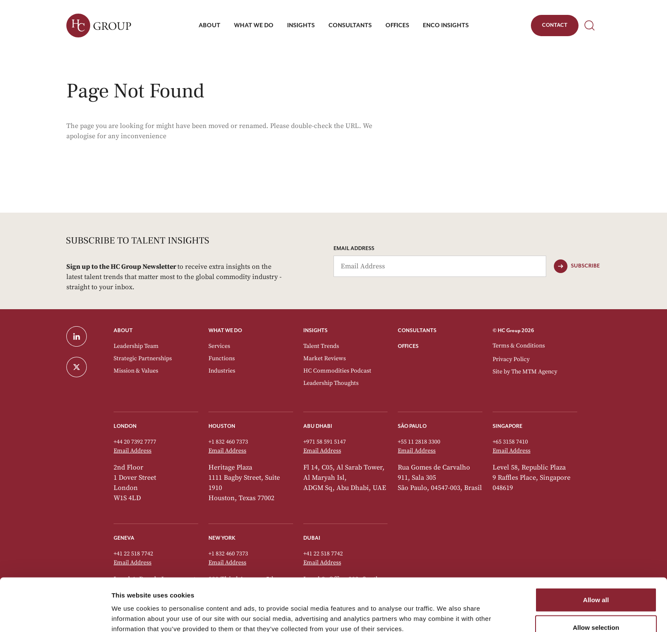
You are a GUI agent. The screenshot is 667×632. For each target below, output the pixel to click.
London (125, 426)
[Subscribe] (577, 266)
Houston (221, 426)
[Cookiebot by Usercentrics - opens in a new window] (55, 615)
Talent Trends (321, 346)
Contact (554, 26)
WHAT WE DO (225, 330)
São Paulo (412, 426)
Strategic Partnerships (143, 358)
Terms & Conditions (519, 346)
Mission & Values (136, 371)
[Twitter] (84, 367)
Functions (221, 358)
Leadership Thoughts (331, 383)
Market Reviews (324, 358)
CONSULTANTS (417, 330)
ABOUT (123, 330)
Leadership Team (136, 346)
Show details (446, 615)
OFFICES (408, 346)
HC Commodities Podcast (337, 371)
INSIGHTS (315, 330)
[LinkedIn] (84, 336)
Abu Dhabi (317, 426)
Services (219, 346)
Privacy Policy (511, 359)
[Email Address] (440, 266)
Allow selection (596, 586)
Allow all (596, 558)
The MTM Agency (534, 372)
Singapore (507, 426)
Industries (221, 371)
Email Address (354, 248)
